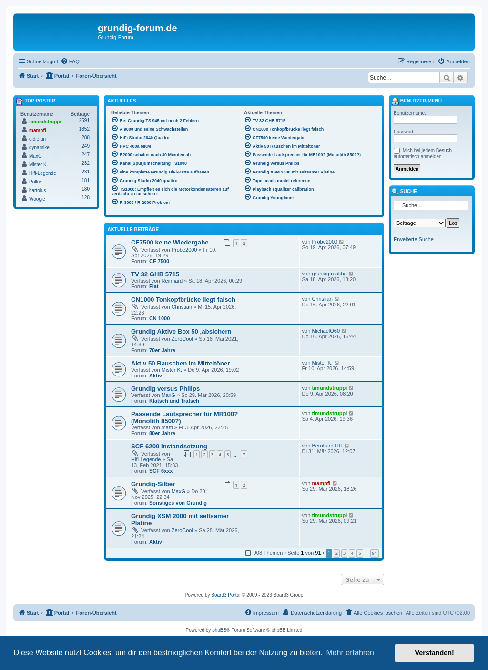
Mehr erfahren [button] (350, 653)
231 (85, 171)
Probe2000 (184, 250)
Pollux (35, 181)
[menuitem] (70, 61)
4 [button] (352, 553)
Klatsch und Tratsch (174, 401)
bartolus (37, 190)
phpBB (219, 630)
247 (85, 154)
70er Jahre (162, 350)
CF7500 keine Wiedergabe (170, 242)
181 (85, 180)
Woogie (37, 199)
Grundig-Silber (153, 483)
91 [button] (374, 553)
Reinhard (172, 281)
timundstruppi (329, 388)
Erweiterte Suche (414, 239)
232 (85, 163)
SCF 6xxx (161, 471)
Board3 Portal (225, 595)
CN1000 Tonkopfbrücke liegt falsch (183, 299)
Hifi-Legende (146, 459)
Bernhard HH (327, 445)
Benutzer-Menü (416, 101)
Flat (154, 286)
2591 (84, 120)
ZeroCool (182, 339)
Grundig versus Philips (165, 388)
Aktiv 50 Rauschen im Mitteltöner (180, 363)
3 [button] (344, 553)
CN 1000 (159, 318)
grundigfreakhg (329, 273)
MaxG (168, 395)
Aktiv (155, 375)
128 (85, 197)
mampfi (321, 483)
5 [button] (359, 553)
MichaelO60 (326, 331)
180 (85, 189)
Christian (182, 307)
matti (167, 427)
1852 (84, 129)
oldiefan (37, 139)
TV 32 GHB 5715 (155, 274)
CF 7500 (159, 261)
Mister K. (172, 370)
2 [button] (337, 553)
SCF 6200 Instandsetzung (169, 446)
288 (85, 137)
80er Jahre (162, 433)
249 (85, 146)
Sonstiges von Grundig (178, 503)
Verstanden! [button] (434, 653)
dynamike (39, 147)
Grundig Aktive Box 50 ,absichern (181, 331)
